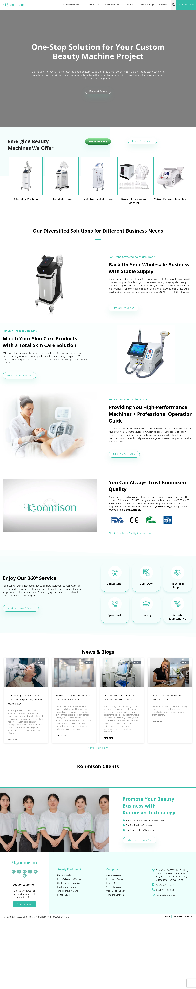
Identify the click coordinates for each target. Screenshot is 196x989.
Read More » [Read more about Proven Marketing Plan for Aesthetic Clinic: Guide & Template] (61, 735)
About (131, 4)
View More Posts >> (98, 748)
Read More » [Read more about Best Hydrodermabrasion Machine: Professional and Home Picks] (109, 738)
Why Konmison (113, 4)
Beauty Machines (72, 4)
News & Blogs (147, 4)
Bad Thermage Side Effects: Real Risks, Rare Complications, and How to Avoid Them (25, 699)
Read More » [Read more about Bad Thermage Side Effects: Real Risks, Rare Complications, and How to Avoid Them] (13, 740)
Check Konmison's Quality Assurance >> (132, 533)
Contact (163, 4)
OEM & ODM (93, 4)
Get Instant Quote (186, 4)
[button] (173, 5)
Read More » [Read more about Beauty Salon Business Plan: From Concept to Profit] (157, 721)
